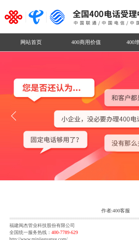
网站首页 (31, 42)
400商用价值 (86, 42)
